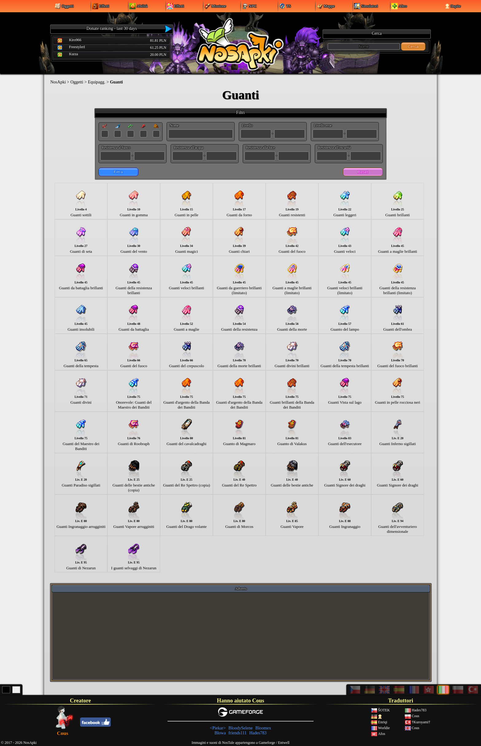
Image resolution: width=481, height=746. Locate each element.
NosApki (58, 82)
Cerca (413, 46)
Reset (362, 172)
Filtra (118, 172)
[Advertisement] (241, 636)
